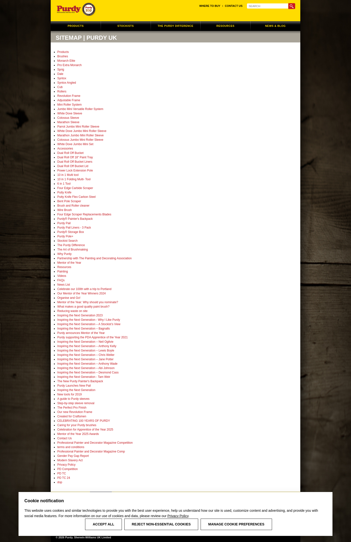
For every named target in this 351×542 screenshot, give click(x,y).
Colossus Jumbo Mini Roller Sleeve (80, 139)
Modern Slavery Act (70, 460)
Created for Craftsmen (71, 416)
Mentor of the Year (69, 262)
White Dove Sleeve (69, 113)
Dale (60, 74)
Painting (62, 271)
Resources (64, 267)
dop (59, 482)
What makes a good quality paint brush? (83, 306)
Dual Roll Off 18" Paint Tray (75, 157)
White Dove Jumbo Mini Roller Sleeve (81, 131)
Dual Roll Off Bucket (70, 153)
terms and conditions (70, 447)
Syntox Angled (66, 82)
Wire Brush (64, 210)
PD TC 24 (63, 478)
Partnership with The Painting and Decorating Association (94, 258)
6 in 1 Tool (64, 183)
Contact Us (234, 5)
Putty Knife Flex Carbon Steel (76, 197)
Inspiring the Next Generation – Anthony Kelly (86, 346)
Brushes (62, 56)
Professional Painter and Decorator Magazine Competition (95, 442)
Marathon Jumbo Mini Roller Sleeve (80, 135)
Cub (60, 87)
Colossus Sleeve (68, 118)
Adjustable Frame (68, 100)
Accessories (65, 148)
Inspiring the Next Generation (76, 390)
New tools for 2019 (69, 394)
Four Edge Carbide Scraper (75, 188)
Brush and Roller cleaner (73, 205)
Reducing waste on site (72, 311)
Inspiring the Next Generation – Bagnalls (83, 328)
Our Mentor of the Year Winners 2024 (81, 293)
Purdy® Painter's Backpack (75, 219)
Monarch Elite (66, 60)
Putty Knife (64, 192)
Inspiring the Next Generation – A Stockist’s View (88, 324)
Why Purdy (64, 254)
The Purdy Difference (71, 245)
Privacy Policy (177, 516)
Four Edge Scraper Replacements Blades (84, 214)
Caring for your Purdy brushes (76, 425)
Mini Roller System (69, 104)
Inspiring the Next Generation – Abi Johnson (86, 368)
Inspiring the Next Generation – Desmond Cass (87, 372)
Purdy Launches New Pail (74, 385)
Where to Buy (209, 5)
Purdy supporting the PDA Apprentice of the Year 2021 (92, 337)
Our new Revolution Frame (74, 412)
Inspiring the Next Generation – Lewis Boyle (85, 350)
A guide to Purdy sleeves (73, 399)
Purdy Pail (64, 223)
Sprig (60, 69)
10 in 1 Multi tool (67, 175)
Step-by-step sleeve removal (75, 403)
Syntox (61, 78)
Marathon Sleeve (68, 122)
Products (63, 52)
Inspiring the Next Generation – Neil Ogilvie (85, 341)
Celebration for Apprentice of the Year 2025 (85, 429)
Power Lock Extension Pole (75, 170)
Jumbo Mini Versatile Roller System (80, 109)
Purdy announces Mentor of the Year (81, 333)
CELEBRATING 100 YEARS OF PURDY (83, 420)
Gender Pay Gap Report (73, 456)
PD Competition (67, 469)
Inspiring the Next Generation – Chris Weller (86, 355)
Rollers (61, 91)
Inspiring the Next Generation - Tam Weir (83, 377)
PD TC (61, 473)
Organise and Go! (68, 298)
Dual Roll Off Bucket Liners (74, 161)
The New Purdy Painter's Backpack (80, 381)
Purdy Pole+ (65, 236)
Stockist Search (67, 240)
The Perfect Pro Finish (71, 407)
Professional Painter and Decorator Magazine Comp (91, 451)
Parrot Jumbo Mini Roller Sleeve (78, 126)
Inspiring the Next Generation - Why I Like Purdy (88, 319)
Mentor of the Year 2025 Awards (78, 434)
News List (63, 284)
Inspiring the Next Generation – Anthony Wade (87, 363)
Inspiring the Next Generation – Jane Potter (85, 359)
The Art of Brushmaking (72, 249)
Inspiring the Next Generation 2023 (80, 315)
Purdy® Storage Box (70, 232)
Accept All (103, 524)
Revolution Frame (68, 96)
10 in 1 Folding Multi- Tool (74, 179)
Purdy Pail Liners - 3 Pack (74, 227)
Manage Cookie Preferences (236, 524)
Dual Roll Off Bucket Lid (72, 166)
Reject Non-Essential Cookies (161, 524)
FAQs (61, 280)
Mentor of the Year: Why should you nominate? (87, 302)
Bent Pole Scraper (69, 201)
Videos (61, 276)
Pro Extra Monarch (69, 65)
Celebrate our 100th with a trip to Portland (84, 289)
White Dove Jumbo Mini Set (75, 144)
